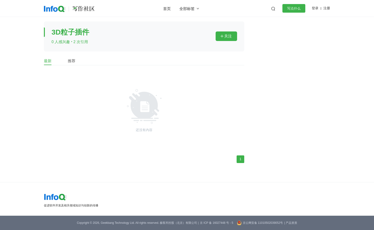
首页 (167, 9)
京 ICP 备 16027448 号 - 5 (216, 223)
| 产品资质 (290, 223)
